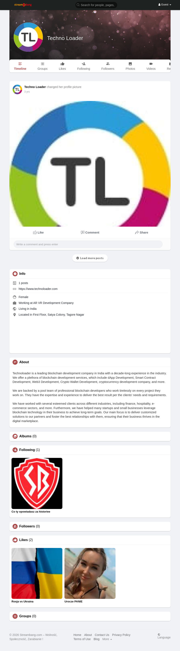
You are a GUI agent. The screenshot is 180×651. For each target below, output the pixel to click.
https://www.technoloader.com (38, 289)
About (88, 635)
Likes (23, 540)
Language (164, 636)
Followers (27, 526)
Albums (25, 436)
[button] (96, 4)
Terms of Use (82, 639)
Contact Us (102, 635)
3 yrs (27, 91)
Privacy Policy (121, 635)
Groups (25, 616)
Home (77, 635)
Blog (96, 639)
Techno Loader (65, 38)
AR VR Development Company (53, 303)
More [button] (107, 639)
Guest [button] (164, 4)
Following (27, 450)
